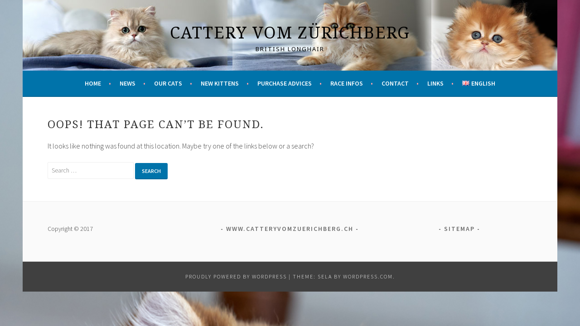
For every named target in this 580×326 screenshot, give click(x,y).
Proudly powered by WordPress (236, 276)
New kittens (220, 83)
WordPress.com (368, 276)
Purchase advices (284, 83)
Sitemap (459, 229)
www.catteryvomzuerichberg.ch (289, 229)
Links (435, 83)
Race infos (346, 83)
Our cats (168, 83)
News (127, 83)
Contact (395, 83)
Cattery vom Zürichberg (290, 32)
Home (93, 83)
